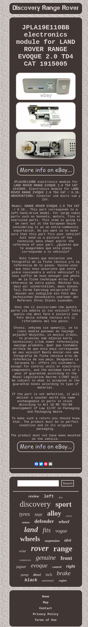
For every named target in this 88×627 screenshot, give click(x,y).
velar (22, 551)
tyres (24, 514)
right (70, 566)
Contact (45, 608)
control (56, 567)
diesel (37, 575)
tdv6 (67, 540)
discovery (35, 504)
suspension (52, 541)
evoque (39, 565)
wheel (64, 521)
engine (63, 580)
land (31, 529)
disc (61, 497)
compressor (25, 560)
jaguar (21, 567)
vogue (61, 531)
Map (45, 602)
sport (63, 504)
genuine (46, 557)
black (31, 580)
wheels (30, 539)
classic (69, 516)
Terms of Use (46, 620)
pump (24, 575)
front (66, 558)
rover (40, 548)
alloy (54, 513)
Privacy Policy (45, 614)
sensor (26, 522)
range (62, 548)
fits (47, 530)
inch (49, 575)
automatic (48, 580)
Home (45, 596)
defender (44, 521)
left (49, 496)
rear (38, 514)
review (33, 496)
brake (64, 573)
